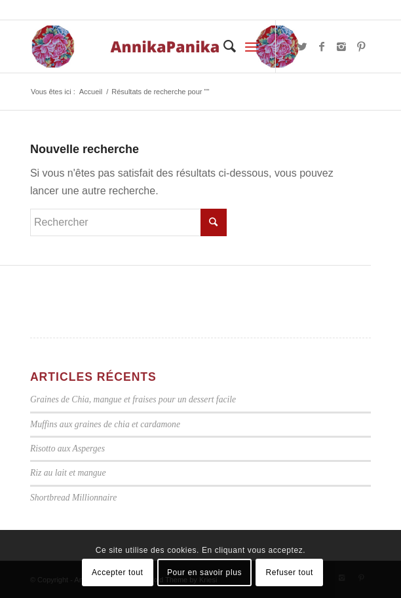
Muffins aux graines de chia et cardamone (105, 424)
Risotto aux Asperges (67, 448)
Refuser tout (289, 572)
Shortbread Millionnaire (73, 497)
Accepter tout (117, 572)
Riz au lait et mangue (68, 473)
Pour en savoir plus (204, 572)
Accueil (90, 92)
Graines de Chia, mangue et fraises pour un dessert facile (133, 399)
